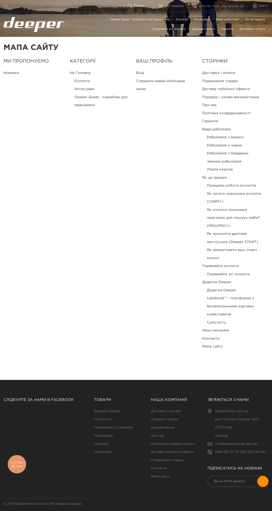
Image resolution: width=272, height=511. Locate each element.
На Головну (80, 72)
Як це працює (255, 19)
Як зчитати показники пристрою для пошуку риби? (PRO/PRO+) (233, 217)
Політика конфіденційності (226, 113)
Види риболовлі (227, 19)
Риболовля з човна (224, 145)
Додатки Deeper (203, 29)
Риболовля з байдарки (227, 153)
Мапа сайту (212, 346)
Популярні (103, 452)
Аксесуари (202, 19)
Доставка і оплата (252, 29)
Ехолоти (182, 19)
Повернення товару (220, 81)
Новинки (11, 72)
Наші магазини (215, 330)
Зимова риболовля (224, 161)
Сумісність (216, 322)
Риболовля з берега (225, 137)
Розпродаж (103, 435)
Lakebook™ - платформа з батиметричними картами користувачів (230, 306)
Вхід (140, 72)
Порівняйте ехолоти (220, 266)
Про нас (209, 105)
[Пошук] (141, 5)
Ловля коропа (220, 169)
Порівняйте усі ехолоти (169, 29)
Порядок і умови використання (230, 97)
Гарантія (227, 29)
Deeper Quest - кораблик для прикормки (140, 19)
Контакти (210, 338)
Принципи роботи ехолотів (231, 185)
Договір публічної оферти (226, 88)
